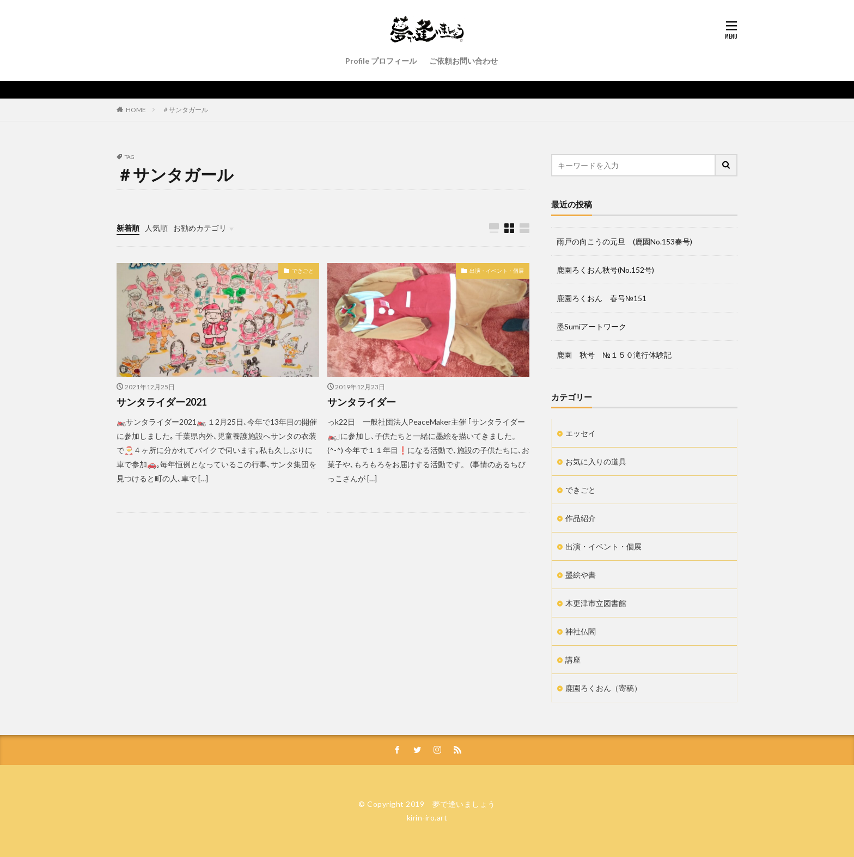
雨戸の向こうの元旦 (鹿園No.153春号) (624, 241)
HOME (136, 110)
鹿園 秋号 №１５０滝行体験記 (614, 354)
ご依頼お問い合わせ (463, 60)
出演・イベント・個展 (496, 270)
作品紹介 (580, 518)
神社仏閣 (580, 631)
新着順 (128, 227)
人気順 (156, 227)
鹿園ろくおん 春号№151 (601, 298)
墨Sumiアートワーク (591, 326)
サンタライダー (361, 402)
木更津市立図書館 (595, 603)
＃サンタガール (185, 110)
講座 (573, 659)
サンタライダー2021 (162, 402)
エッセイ (580, 433)
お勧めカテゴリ (200, 227)
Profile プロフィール (381, 60)
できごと (303, 270)
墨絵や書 (580, 574)
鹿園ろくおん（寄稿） (603, 688)
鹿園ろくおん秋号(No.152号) (605, 269)
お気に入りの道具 (595, 461)
